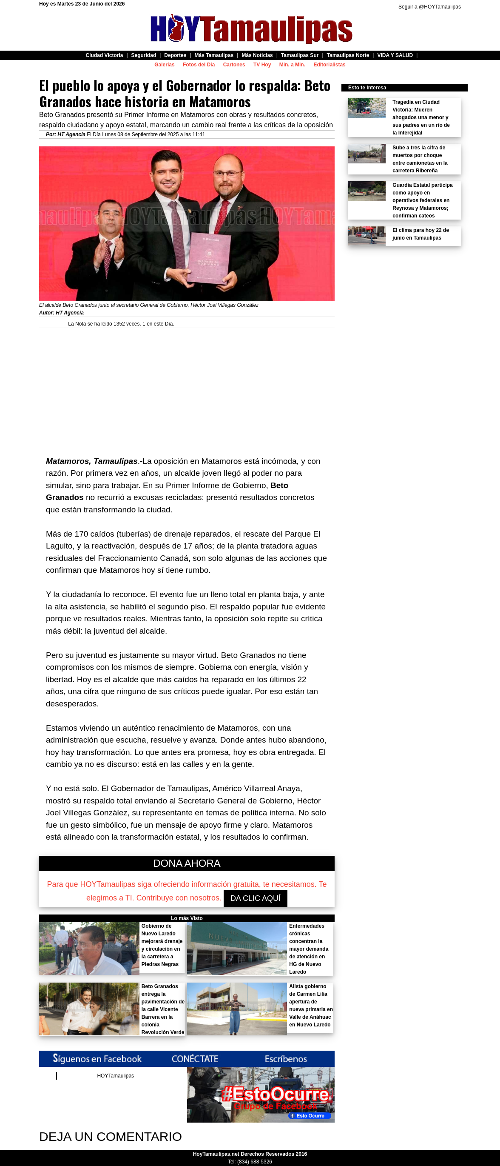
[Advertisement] (187, 387)
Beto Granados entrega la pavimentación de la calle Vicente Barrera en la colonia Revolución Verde (163, 1009)
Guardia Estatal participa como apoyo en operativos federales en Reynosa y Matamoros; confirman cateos (422, 200)
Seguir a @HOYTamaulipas (429, 7)
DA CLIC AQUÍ (255, 898)
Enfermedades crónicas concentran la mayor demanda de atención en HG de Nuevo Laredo (308, 949)
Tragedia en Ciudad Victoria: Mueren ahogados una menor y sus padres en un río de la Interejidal (421, 117)
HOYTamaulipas (115, 1076)
